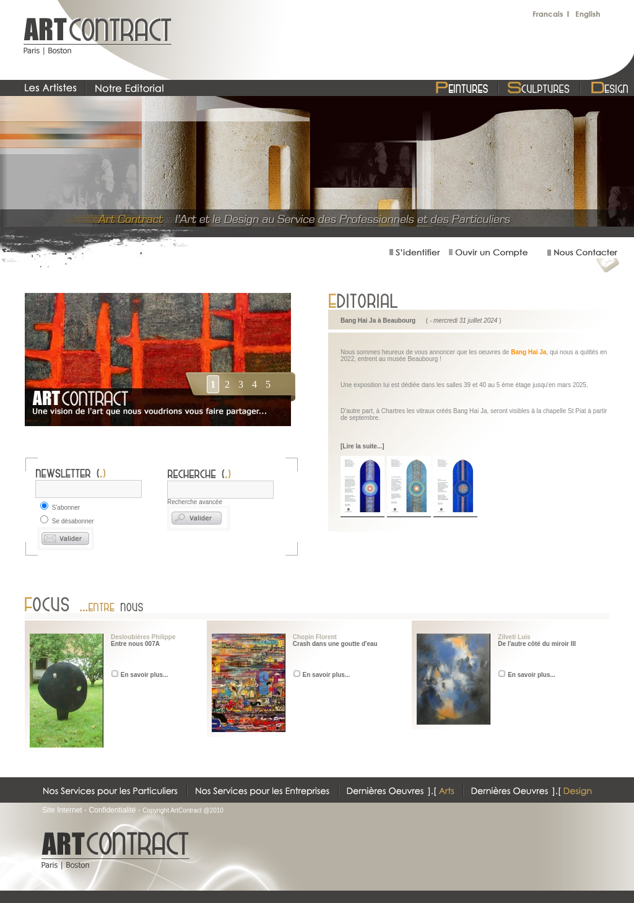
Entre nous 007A (135, 643)
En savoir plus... (144, 674)
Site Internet (62, 810)
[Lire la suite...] (362, 446)
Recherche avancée (194, 502)
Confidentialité (112, 810)
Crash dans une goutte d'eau (335, 643)
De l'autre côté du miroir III (537, 643)
